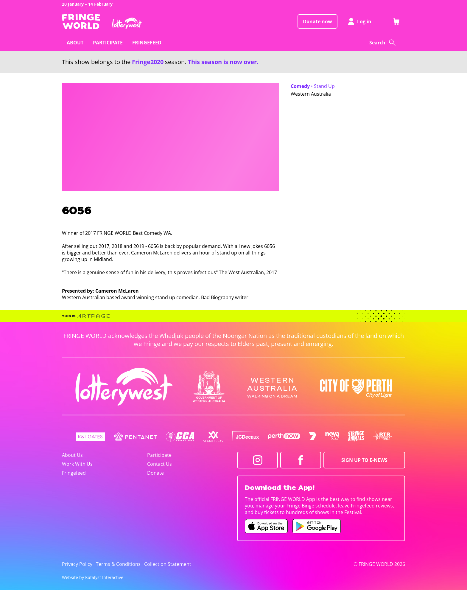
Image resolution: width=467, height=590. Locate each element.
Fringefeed (74, 473)
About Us (72, 455)
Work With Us (77, 464)
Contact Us (159, 464)
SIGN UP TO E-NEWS (364, 460)
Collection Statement (167, 564)
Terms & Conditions (118, 564)
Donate (155, 473)
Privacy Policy (77, 564)
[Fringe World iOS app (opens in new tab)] (266, 526)
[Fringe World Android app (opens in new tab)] (316, 526)
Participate (159, 455)
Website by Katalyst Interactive (92, 577)
